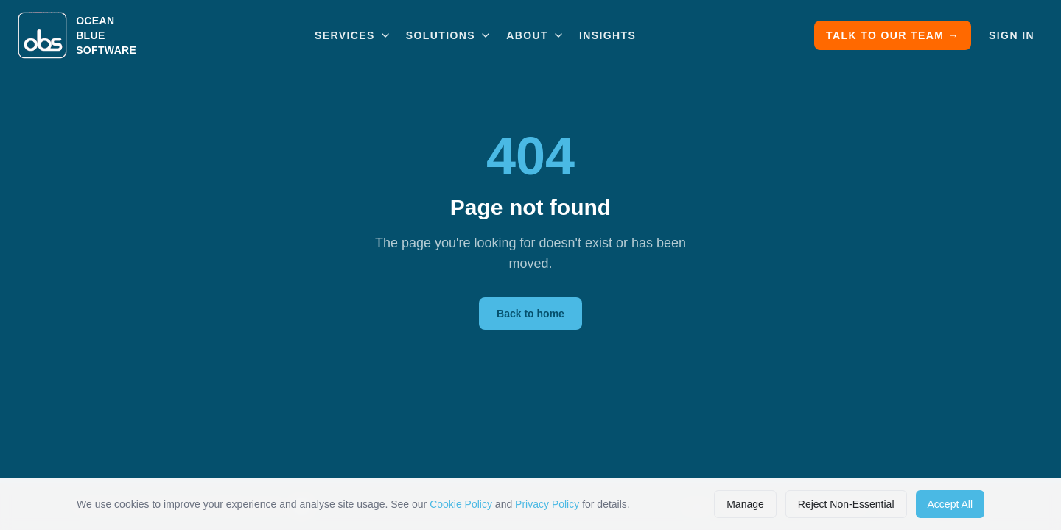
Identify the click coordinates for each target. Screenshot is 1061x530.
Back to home (530, 313)
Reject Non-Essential (846, 504)
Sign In (1011, 35)
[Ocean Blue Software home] (77, 35)
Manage (745, 504)
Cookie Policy (461, 504)
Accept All (950, 504)
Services (353, 35)
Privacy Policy (547, 504)
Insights (607, 35)
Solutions (448, 35)
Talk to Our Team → (892, 35)
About (535, 35)
